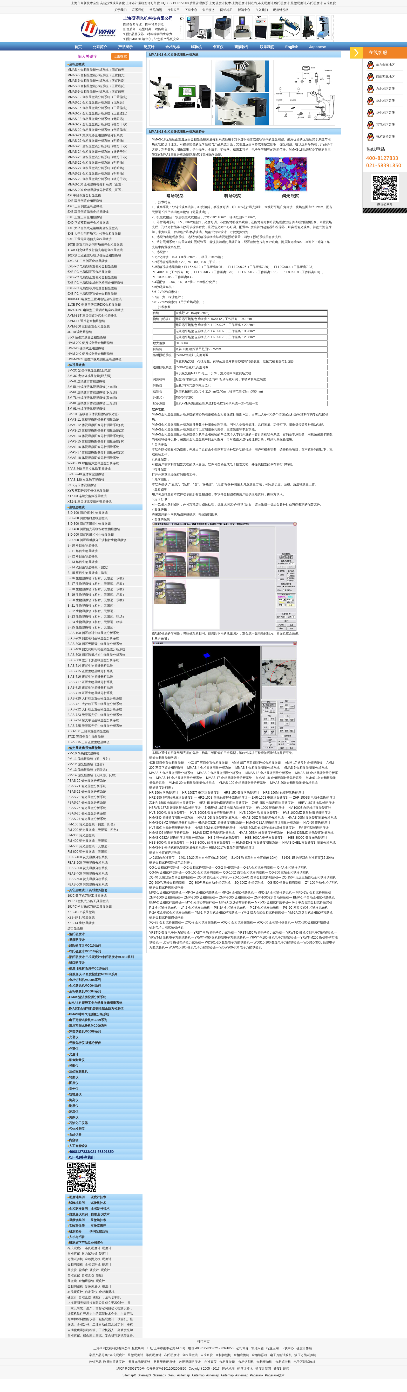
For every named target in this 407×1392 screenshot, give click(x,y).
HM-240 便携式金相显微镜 (85, 348)
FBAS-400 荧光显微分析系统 (87, 873)
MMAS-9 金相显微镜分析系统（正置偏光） (97, 91)
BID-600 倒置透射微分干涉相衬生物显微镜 (96, 540)
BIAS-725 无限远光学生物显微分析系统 (94, 726)
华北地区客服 (381, 100)
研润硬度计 (157, 788)
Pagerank (256, 1375)
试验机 (196, 47)
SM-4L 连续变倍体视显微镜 (86, 381)
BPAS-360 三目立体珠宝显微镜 (89, 469)
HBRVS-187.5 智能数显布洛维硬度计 (175, 808)
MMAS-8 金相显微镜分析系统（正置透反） (97, 86)
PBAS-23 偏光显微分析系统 (86, 797)
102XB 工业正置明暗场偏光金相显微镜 (94, 255)
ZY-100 (310, 882)
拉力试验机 (89, 1253)
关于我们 (120, 10)
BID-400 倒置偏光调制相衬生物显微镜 (93, 529)
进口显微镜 (75, 928)
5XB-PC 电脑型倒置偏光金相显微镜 (92, 266)
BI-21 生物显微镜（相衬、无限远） (91, 605)
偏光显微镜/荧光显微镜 (85, 748)
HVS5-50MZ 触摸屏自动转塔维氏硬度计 (267, 828)
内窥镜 (73, 1140)
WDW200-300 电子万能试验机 (240, 947)
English (292, 47)
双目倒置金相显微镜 (170, 763)
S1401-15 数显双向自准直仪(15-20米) (307, 857)
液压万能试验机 (80, 1026)
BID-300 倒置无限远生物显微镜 (89, 523)
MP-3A (190, 892)
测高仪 (73, 1100)
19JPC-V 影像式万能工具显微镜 (89, 906)
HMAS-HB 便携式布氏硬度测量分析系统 (177, 847)
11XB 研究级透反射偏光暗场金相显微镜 (95, 250)
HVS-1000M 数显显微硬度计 (259, 812)
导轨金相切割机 (327, 882)
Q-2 (186, 867)
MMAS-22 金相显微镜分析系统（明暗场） (96, 141)
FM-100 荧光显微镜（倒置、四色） (92, 824)
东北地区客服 (381, 89)
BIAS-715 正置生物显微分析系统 (90, 671)
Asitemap (183, 1375)
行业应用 (173, 10)
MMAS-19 (313, 778)
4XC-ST (193, 763)
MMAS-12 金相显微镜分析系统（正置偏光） (98, 97)
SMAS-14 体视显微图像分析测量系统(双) (95, 436)
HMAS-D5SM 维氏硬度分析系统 (261, 833)
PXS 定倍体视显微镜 (81, 485)
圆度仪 (73, 1083)
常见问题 (156, 10)
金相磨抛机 (77, 985)
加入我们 (261, 10)
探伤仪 (73, 1088)
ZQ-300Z (240, 882)
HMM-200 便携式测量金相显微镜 (90, 343)
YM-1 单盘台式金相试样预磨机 (216, 912)
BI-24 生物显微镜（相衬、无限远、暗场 (95, 622)
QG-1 (153, 867)
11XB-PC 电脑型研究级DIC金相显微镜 (94, 304)
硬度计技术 (98, 1197)
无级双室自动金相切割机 (176, 877)
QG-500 (273, 882)
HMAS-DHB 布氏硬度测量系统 (257, 842)
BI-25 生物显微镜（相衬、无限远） (91, 627)
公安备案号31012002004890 (166, 1368)
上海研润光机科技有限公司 (112, 1348)
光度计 (73, 1054)
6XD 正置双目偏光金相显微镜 (88, 222)
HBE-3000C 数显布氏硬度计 (307, 837)
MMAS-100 (226, 783)
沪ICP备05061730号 (130, 1368)
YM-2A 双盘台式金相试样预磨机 (310, 912)
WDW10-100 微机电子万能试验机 (192, 947)
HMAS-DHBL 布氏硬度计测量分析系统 (309, 842)
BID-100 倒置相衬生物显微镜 (87, 513)
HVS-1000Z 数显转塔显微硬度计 (212, 812)
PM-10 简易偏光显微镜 (83, 753)
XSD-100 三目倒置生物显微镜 (88, 731)
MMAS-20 (175, 783)
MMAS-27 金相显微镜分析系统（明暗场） (96, 168)
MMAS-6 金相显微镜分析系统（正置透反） (97, 80)
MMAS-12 (252, 773)
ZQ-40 (153, 877)
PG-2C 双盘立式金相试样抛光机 (305, 907)
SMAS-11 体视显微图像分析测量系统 (93, 419)
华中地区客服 (381, 112)
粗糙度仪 (75, 1094)
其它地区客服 (381, 124)
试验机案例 (77, 1203)
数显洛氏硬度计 (114, 1362)
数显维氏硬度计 (164, 1362)
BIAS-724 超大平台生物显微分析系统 (93, 720)
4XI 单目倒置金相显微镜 (84, 195)
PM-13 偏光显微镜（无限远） (88, 770)
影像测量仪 (77, 1060)
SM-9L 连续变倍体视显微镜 (86, 408)
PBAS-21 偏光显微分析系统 (86, 786)
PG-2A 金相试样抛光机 (230, 907)
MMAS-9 (203, 773)
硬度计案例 (77, 1197)
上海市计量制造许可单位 (143, 3)
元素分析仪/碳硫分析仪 (85, 1043)
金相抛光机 (92, 1259)
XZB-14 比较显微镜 (80, 923)
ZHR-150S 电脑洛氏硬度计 (270, 797)
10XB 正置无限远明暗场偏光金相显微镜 (95, 244)
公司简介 (100, 47)
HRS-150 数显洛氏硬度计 (241, 792)
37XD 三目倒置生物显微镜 (85, 737)
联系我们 (138, 10)
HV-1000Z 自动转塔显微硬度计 (309, 808)
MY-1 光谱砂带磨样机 (200, 902)
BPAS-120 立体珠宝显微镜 (85, 480)
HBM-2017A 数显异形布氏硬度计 (232, 847)
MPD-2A (263, 892)
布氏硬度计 (315, 3)
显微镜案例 (77, 1220)
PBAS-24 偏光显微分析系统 (86, 802)
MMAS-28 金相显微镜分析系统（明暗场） (96, 173)
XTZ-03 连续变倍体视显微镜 (87, 496)
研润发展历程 (99, 1231)
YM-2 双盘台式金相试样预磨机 (263, 912)
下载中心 (191, 10)
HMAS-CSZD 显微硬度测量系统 (220, 822)
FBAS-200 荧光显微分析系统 (87, 862)
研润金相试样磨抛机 (163, 887)
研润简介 (75, 1231)
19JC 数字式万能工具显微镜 (87, 895)
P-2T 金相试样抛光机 (264, 907)
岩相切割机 (231, 867)
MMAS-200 (278, 783)
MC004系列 (93, 980)
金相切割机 (77, 980)
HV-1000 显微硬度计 (270, 808)
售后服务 (208, 10)
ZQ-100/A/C (241, 877)
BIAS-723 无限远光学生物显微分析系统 (94, 715)
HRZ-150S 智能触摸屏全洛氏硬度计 (223, 797)
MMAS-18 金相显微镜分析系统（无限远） (96, 119)
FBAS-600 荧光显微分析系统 (87, 884)
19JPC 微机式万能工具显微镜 (88, 901)
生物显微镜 (77, 507)
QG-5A (154, 872)
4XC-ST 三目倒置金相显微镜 (87, 261)
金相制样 (172, 47)
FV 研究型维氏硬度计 (314, 828)
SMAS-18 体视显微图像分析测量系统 (93, 458)
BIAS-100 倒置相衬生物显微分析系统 (93, 633)
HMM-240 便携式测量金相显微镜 (90, 354)
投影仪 (73, 1066)
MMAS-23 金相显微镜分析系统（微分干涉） (98, 146)
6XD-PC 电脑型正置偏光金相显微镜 (92, 277)
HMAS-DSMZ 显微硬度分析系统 (171, 822)
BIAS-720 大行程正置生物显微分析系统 (94, 698)
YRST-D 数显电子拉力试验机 (169, 932)
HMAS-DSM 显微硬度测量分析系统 (312, 817)
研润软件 (241, 47)
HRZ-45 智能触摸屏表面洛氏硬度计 (223, 803)
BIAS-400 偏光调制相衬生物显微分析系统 (96, 649)
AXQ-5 (225, 922)
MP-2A (226, 892)
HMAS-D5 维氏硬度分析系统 (169, 833)
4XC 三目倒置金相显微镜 (85, 206)
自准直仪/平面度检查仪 (85, 974)
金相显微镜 (77, 64)
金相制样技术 (100, 1208)
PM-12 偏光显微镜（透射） (86, 764)
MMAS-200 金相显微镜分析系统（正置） (95, 190)
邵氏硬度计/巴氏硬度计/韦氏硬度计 (93, 957)
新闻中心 (244, 10)
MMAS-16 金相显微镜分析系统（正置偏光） (98, 108)
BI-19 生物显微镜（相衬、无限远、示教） (96, 594)
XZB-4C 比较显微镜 (81, 912)
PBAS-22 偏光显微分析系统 (86, 791)
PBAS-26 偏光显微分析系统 (86, 813)
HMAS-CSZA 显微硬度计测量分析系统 (272, 822)
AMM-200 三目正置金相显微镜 (88, 326)
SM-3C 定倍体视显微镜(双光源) (89, 376)
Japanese (317, 47)
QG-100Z (229, 872)
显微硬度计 (298, 3)
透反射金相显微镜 (309, 763)
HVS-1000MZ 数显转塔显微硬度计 (307, 812)
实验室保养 (77, 1226)
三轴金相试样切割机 (295, 872)
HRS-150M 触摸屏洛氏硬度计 (283, 792)
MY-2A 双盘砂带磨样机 (235, 902)
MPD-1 (154, 892)
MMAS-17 (213, 778)
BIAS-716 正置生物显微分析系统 (90, 676)
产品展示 (125, 47)
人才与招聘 (77, 1237)
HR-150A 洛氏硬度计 (163, 792)
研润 (127, 34)
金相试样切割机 (168, 867)
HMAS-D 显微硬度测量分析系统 (171, 817)
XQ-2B (154, 922)
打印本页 (203, 1341)
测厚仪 (73, 1106)
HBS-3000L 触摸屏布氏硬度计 (211, 842)
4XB (152, 763)
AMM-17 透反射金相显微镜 (86, 321)
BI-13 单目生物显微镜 (82, 562)
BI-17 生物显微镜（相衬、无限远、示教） (96, 584)
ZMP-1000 (156, 897)
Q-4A (280, 867)
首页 (78, 47)
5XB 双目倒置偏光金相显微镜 (87, 212)
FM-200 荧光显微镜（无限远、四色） (93, 830)
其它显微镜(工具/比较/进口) (88, 890)
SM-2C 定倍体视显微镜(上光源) (89, 370)
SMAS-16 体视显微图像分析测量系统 (93, 447)
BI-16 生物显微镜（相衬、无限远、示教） (96, 578)
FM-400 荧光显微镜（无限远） (88, 841)
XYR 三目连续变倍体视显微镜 (88, 490)
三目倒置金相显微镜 (214, 763)
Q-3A (246, 867)
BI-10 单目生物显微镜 (82, 545)
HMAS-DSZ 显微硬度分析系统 (263, 817)
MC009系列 (99, 1020)
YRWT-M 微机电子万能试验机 (170, 937)
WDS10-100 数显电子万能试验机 (277, 942)
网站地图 (226, 10)
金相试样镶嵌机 (170, 922)
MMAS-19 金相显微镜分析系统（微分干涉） (98, 124)
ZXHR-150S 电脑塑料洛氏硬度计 (172, 803)
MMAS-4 (193, 767)
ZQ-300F (195, 882)
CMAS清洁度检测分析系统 (87, 997)
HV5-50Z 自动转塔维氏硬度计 (170, 828)
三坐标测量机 (78, 1071)
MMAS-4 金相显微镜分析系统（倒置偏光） (97, 70)
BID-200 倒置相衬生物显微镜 (87, 518)
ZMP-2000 (191, 897)
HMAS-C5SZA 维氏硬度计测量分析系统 (176, 837)
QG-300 (274, 872)
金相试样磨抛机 (170, 892)
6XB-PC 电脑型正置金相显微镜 (89, 272)
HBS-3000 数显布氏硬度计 (167, 842)
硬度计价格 (281, 10)
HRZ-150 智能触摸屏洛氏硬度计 (171, 797)
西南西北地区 (381, 77)
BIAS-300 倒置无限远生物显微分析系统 (94, 644)
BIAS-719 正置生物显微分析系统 (90, 693)
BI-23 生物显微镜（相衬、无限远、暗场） (96, 616)
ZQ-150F (288, 877)
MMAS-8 (241, 767)
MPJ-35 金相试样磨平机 (271, 902)
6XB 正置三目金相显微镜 (84, 217)
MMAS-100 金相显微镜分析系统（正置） (95, 184)
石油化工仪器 (78, 1123)
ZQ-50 (201, 877)
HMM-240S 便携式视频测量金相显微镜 (94, 359)
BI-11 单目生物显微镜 (82, 551)
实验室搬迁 (98, 1226)
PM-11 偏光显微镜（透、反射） (89, 759)
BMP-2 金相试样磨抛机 (165, 902)
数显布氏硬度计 (139, 1362)
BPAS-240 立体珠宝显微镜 (85, 474)
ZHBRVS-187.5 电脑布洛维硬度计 (228, 808)
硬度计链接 (281, 1368)
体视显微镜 (77, 365)
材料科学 (153, 34)
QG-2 (219, 867)
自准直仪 (329, 3)
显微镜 (72, 1281)
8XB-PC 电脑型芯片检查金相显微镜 (92, 288)
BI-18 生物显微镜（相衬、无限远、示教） (96, 589)
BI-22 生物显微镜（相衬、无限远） (91, 611)
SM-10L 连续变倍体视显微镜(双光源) (93, 414)
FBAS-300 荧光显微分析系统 (87, 868)
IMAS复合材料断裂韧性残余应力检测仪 (96, 1008)
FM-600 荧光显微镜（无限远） (88, 852)
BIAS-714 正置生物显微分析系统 (90, 666)
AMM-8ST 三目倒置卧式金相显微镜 (92, 315)
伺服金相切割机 (290, 882)
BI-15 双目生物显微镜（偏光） (88, 573)
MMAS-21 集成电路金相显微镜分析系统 (95, 135)
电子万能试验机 (80, 1020)
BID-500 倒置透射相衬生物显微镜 (90, 534)
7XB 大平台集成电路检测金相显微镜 (92, 228)
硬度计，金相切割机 (107, 1297)
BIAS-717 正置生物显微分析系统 (90, 682)
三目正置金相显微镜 (169, 767)
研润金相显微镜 (160, 758)
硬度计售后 (304, 1348)
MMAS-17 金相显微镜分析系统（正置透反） (98, 113)
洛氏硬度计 (265, 3)
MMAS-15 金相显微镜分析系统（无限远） (96, 102)
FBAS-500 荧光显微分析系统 (87, 879)
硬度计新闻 (263, 1368)
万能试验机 (75, 1259)
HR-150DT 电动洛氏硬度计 (201, 792)
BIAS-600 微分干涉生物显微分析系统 (93, 660)
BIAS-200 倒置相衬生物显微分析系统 (93, 638)
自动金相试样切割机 (251, 872)
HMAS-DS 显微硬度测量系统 (218, 817)
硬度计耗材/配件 (80, 968)
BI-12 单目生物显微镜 (82, 556)
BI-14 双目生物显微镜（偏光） (88, 567)
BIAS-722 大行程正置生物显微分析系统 (94, 709)
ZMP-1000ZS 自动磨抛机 (271, 897)
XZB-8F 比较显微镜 (81, 917)
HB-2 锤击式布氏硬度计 (224, 837)
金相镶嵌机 (77, 991)
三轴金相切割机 (174, 882)
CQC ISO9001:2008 (175, 3)
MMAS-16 (163, 778)
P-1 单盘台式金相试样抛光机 (312, 902)
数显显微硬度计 (190, 1362)
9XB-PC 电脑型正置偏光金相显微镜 (92, 294)
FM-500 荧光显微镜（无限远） (88, 846)
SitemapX (129, 1375)
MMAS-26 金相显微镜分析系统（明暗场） (96, 162)
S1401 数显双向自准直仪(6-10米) (254, 857)
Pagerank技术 (274, 1375)
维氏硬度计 (282, 3)
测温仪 (73, 1111)
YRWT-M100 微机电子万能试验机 (273, 937)
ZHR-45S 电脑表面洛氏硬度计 (273, 803)
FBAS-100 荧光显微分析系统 (87, 857)
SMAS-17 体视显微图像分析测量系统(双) (95, 452)
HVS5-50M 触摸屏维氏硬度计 (214, 828)
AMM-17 (291, 763)
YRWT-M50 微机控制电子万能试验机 (220, 937)
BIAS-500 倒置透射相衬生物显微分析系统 (96, 655)
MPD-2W (302, 892)
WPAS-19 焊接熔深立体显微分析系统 (93, 463)
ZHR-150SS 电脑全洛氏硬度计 (314, 797)
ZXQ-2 (189, 922)
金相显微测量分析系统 (215, 767)
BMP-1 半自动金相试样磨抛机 (314, 897)
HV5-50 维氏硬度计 (316, 822)
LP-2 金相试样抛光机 (195, 907)
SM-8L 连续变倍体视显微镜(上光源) (92, 403)
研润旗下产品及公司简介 (86, 1243)
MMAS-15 (302, 773)
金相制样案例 (78, 1208)
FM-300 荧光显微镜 (81, 835)
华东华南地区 (381, 65)
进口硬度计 (77, 963)
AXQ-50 (262, 922)
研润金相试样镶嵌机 (163, 917)
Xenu (171, 1375)
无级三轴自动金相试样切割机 (315, 877)
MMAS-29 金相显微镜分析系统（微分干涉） (98, 179)
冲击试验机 (77, 1031)
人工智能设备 (78, 1146)
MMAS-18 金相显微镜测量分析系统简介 (177, 131)
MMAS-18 (263, 778)
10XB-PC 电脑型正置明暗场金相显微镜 (94, 299)
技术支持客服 (381, 136)
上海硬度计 (217, 3)
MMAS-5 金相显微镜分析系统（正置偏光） (97, 75)
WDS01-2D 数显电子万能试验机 (227, 942)
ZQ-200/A (155, 882)
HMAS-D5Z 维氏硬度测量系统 (214, 833)
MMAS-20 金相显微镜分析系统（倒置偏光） (98, 130)
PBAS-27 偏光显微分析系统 (86, 819)
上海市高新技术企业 (85, 3)
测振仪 (73, 1117)
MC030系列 (109, 974)
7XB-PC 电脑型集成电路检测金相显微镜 (95, 283)
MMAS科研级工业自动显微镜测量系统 (95, 1003)
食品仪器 (75, 1134)
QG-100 (190, 872)
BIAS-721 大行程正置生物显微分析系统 (94, 704)
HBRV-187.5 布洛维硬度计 (316, 803)
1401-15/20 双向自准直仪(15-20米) (203, 857)
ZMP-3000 (226, 897)
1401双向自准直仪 (162, 857)
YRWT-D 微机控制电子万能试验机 (310, 932)
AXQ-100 (301, 922)
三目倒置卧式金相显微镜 (264, 763)
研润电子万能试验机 (163, 927)
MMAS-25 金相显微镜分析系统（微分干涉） (98, 157)
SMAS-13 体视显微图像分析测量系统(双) (95, 430)
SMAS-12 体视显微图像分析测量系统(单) (95, 425)
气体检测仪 (77, 1129)
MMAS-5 (289, 767)
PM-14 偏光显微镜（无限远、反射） (92, 775)
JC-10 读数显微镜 (79, 332)
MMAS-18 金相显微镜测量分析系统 (173, 54)
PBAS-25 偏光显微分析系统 (86, 808)
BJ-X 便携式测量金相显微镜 (86, 337)
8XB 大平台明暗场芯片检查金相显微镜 (94, 233)
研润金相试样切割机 (163, 862)
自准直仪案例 (78, 1214)
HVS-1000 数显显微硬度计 (167, 812)
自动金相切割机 (218, 877)
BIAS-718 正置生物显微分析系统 (90, 687)
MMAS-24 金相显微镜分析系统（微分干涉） (98, 151)
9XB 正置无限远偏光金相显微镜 (89, 239)
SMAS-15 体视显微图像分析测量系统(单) (95, 441)
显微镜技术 (98, 1220)
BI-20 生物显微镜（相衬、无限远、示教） (96, 600)
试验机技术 (98, 1203)
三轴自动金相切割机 (216, 882)
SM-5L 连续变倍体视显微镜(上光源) (92, 387)
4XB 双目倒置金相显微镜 (84, 201)
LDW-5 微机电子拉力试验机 (181, 942)
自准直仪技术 (100, 1214)
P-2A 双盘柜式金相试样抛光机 (170, 912)
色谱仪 (73, 1048)
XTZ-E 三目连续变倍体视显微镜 (89, 501)
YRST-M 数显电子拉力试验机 (213, 932)
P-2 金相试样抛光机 (163, 907)
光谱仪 (73, 1037)
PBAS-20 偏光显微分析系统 (86, 780)
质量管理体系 (198, 3)
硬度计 (243, 3)
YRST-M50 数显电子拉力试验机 (260, 932)
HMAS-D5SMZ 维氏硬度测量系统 (310, 833)
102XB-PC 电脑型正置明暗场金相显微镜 (95, 310)
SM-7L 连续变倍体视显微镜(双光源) (92, 398)
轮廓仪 (73, 1077)
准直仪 (218, 47)
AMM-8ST (239, 763)
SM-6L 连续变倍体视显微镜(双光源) (92, 392)
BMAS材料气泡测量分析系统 (89, 1014)
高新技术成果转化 (112, 3)
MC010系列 (93, 945)
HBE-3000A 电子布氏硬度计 (264, 837)
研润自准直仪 (158, 853)
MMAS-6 (155, 773)
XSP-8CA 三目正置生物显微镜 (88, 742)
